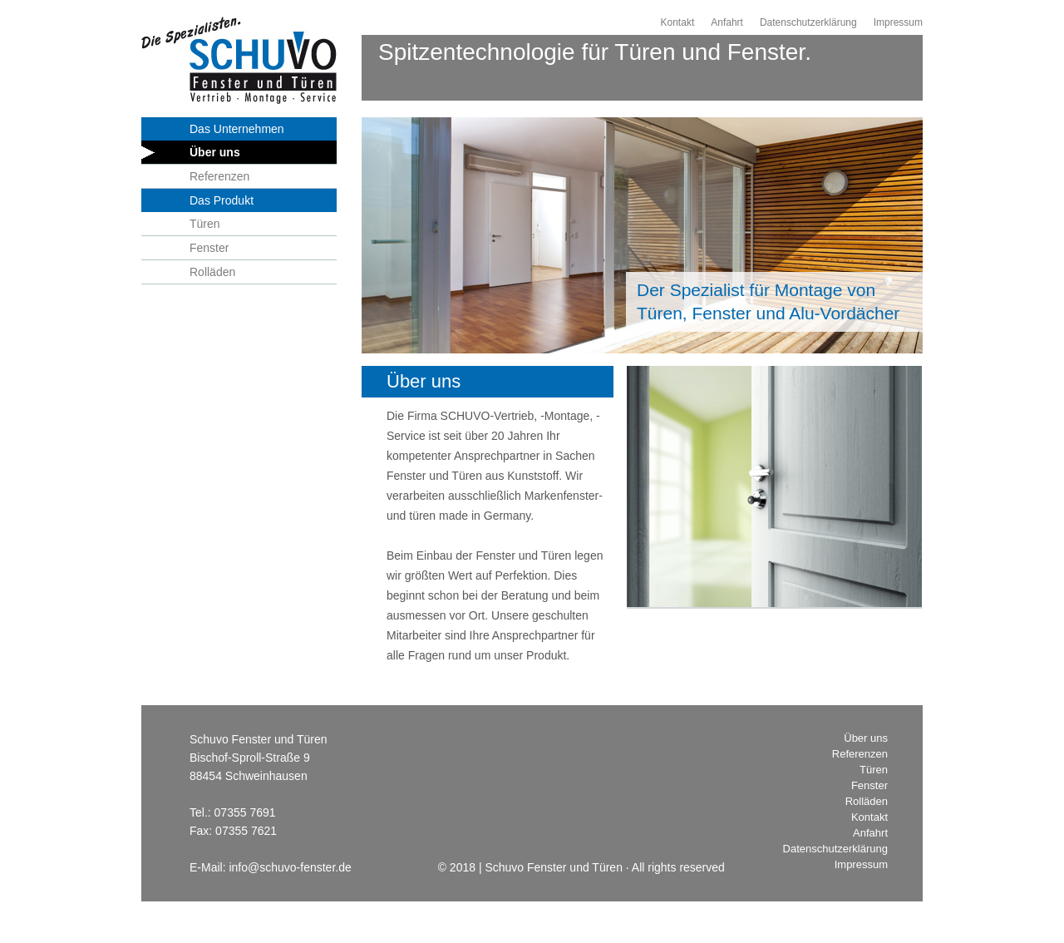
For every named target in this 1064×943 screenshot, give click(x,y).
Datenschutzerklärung (808, 22)
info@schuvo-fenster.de (290, 867)
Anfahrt (727, 22)
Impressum (898, 22)
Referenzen (219, 176)
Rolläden (212, 272)
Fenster (209, 247)
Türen (205, 223)
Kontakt (678, 22)
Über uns (215, 152)
